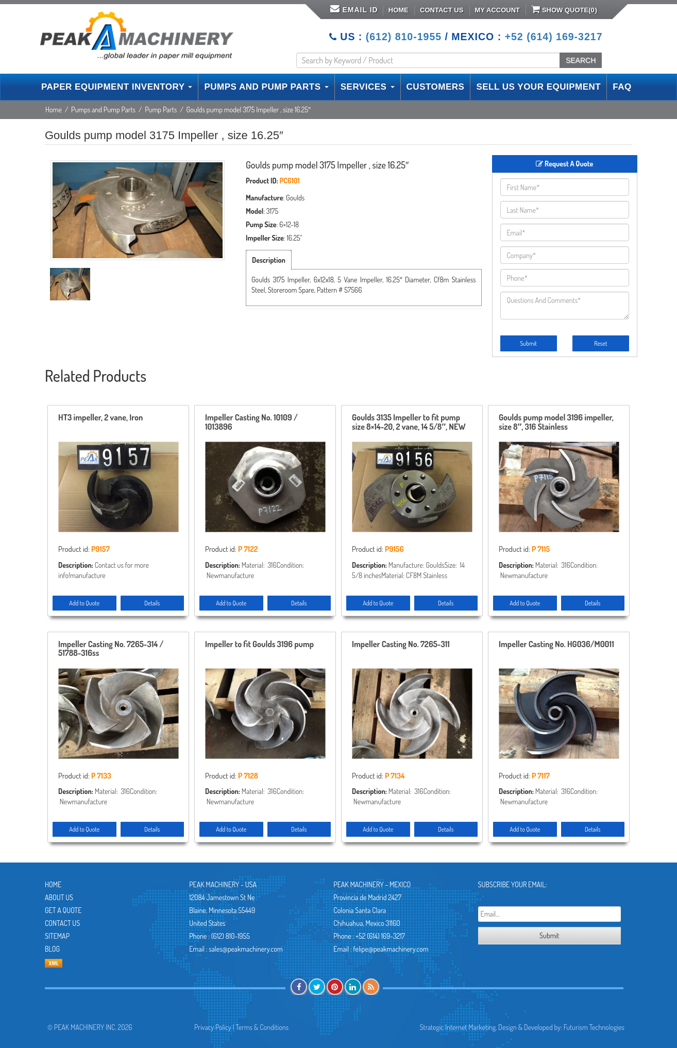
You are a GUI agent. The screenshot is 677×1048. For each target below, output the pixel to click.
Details (152, 603)
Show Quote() (564, 9)
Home (398, 10)
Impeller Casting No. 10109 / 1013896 (251, 422)
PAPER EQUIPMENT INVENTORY (116, 87)
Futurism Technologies (594, 1027)
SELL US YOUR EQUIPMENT (538, 87)
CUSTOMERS (436, 87)
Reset (600, 343)
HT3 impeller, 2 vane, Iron (100, 417)
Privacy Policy (212, 1027)
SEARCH (581, 60)
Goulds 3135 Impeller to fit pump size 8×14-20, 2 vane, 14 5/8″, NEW (409, 422)
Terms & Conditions (262, 1027)
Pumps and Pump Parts (103, 109)
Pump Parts (161, 109)
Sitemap (57, 936)
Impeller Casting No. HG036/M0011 (556, 644)
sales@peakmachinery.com (245, 948)
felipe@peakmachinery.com (390, 948)
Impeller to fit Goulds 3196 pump (259, 644)
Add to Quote (84, 603)
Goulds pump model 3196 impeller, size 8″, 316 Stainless (556, 422)
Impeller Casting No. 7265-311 (401, 644)
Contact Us (441, 10)
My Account (497, 10)
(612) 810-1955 (404, 36)
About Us (59, 897)
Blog (52, 948)
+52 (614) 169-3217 (554, 36)
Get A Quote (63, 910)
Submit (528, 343)
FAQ (622, 87)
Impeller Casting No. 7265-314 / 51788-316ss (110, 649)
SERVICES (368, 87)
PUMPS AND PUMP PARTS (266, 87)
